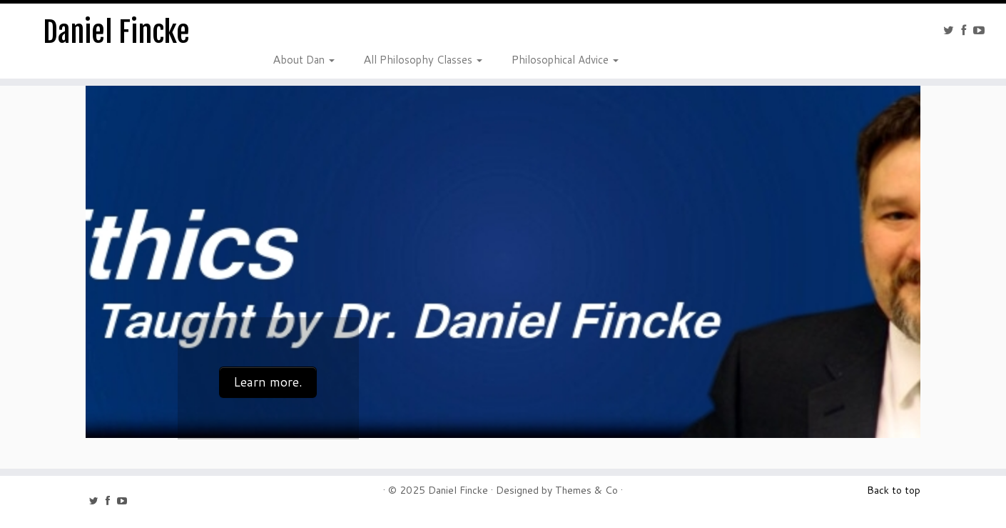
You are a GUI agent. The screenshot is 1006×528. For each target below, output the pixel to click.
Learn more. (268, 382)
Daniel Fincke (116, 32)
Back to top (893, 490)
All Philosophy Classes (422, 58)
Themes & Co (586, 490)
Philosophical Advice (565, 58)
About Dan (304, 58)
